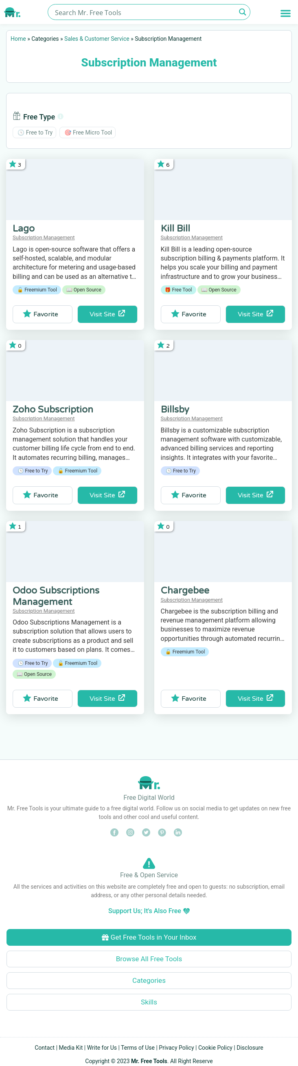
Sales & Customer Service (96, 38)
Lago (24, 228)
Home (18, 38)
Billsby (175, 409)
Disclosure (250, 1047)
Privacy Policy (176, 1047)
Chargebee (185, 590)
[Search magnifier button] (242, 12)
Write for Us (102, 1047)
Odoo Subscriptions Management (56, 596)
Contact (45, 1047)
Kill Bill (175, 228)
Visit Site (107, 314)
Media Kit (71, 1047)
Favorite (40, 313)
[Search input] (144, 12)
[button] (285, 13)
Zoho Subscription (53, 409)
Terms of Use (138, 1047)
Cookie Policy (215, 1047)
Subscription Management (43, 237)
